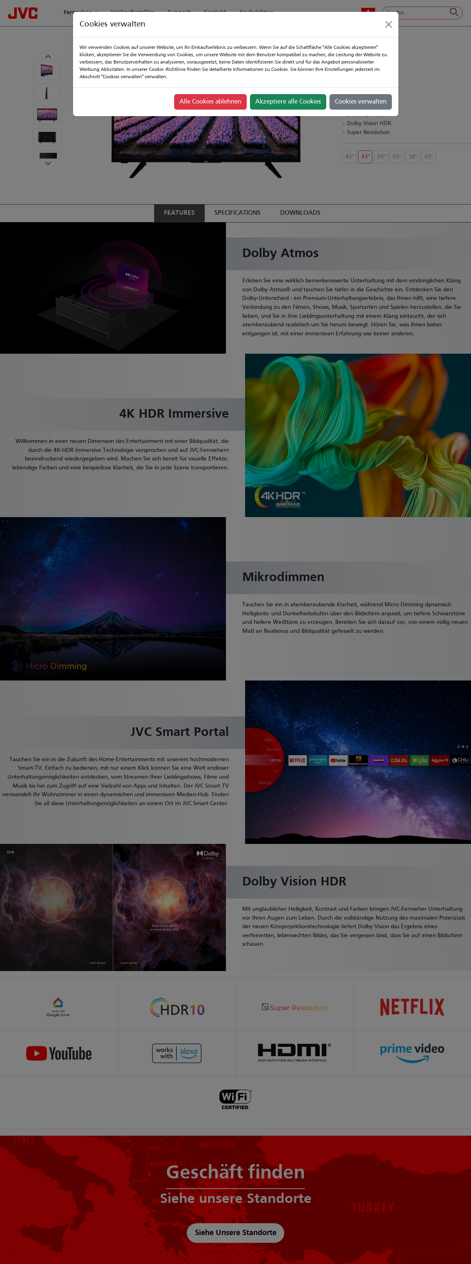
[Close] (388, 24)
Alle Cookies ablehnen (210, 102)
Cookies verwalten (361, 102)
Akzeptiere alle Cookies (288, 102)
